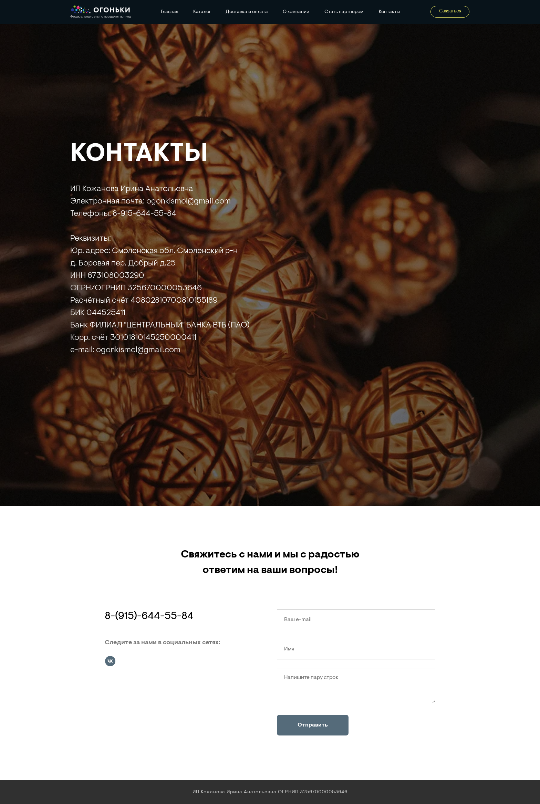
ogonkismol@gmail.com (138, 350)
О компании (296, 12)
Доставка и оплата (247, 12)
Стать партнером (343, 12)
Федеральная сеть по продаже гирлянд (100, 17)
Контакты (389, 12)
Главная (169, 12)
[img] (100, 10)
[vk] (110, 661)
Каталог (202, 12)
